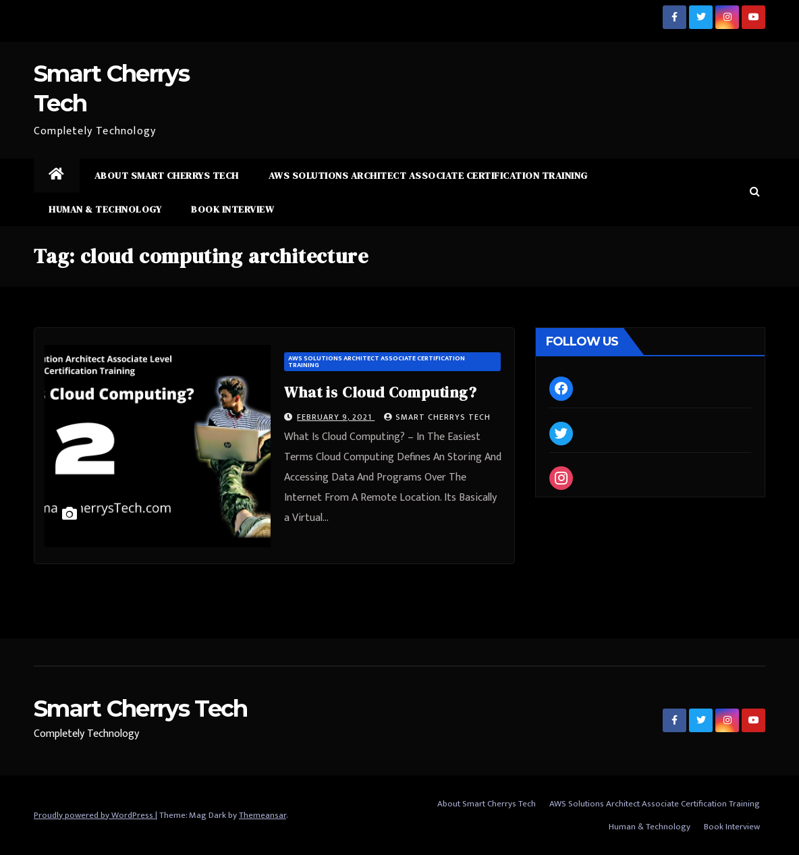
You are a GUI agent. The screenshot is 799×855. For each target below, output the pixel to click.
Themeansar (262, 815)
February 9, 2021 (336, 417)
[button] (755, 192)
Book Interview (232, 209)
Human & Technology (105, 209)
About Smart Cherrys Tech (166, 175)
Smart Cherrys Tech (437, 417)
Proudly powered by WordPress (94, 815)
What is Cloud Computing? (380, 392)
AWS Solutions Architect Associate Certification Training (428, 175)
